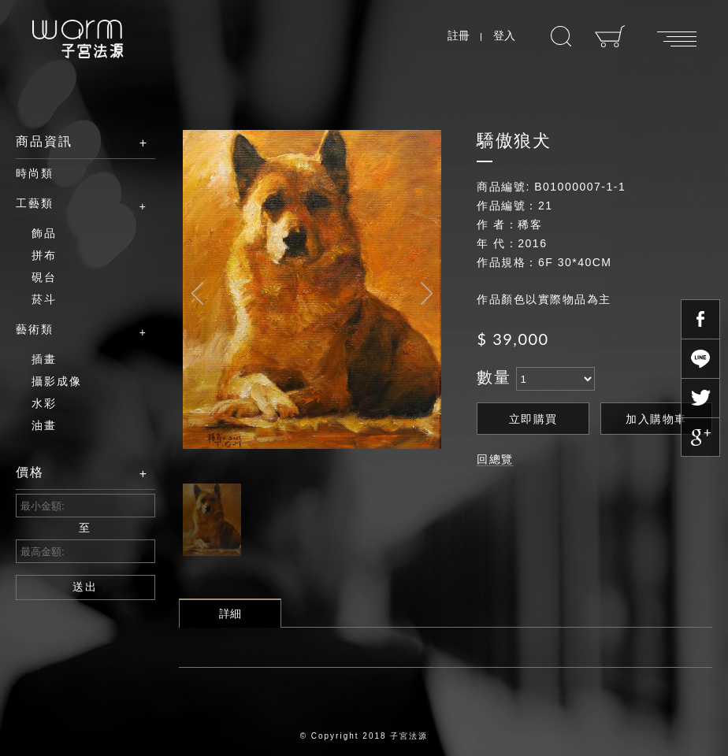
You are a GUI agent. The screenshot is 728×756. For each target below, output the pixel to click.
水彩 (44, 403)
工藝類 (74, 204)
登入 (504, 35)
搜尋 (561, 36)
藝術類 (74, 330)
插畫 (44, 359)
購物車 (610, 36)
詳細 (230, 613)
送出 (85, 586)
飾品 (44, 233)
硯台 (44, 277)
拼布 (44, 255)
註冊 (459, 35)
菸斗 (44, 299)
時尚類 (35, 173)
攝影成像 (57, 381)
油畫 (44, 425)
